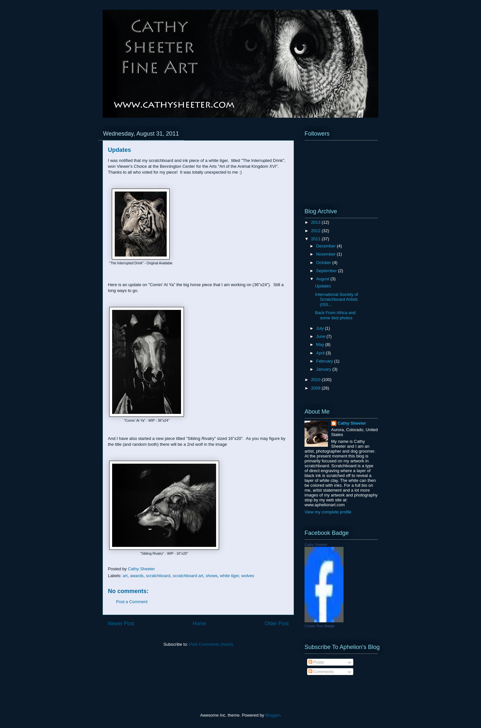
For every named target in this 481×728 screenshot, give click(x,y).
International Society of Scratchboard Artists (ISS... (336, 299)
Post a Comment (132, 601)
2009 (316, 388)
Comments (321, 671)
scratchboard (158, 575)
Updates (323, 286)
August (323, 278)
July (320, 328)
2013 (316, 222)
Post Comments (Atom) (211, 644)
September (327, 270)
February (325, 361)
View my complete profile (328, 512)
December (326, 246)
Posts (316, 662)
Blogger (272, 715)
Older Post (277, 623)
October (324, 262)
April (321, 353)
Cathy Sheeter (352, 423)
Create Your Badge (320, 626)
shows (212, 575)
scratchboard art (188, 575)
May (320, 344)
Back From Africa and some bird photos (335, 315)
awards (137, 575)
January (324, 369)
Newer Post (121, 623)
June (321, 336)
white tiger (229, 575)
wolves (247, 575)
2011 (316, 238)
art (125, 575)
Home (199, 623)
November (326, 254)
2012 (316, 230)
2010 (316, 379)
